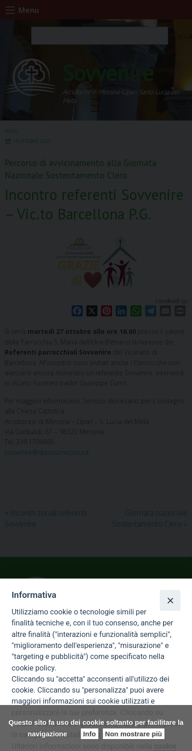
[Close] (170, 600)
